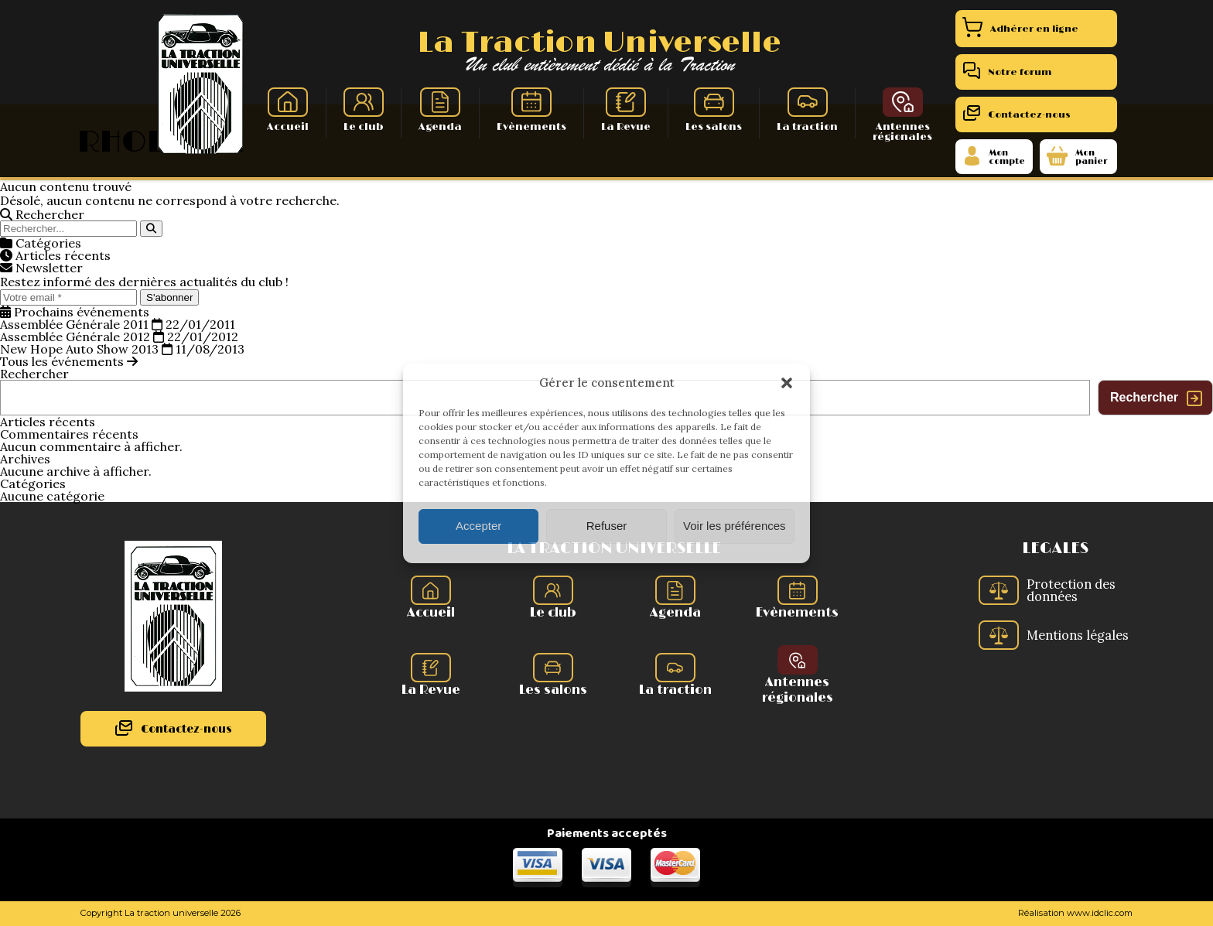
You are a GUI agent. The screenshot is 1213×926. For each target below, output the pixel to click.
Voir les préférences (734, 525)
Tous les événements (69, 361)
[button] (786, 383)
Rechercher (34, 373)
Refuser (606, 525)
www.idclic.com (1100, 912)
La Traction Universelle (599, 43)
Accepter (478, 525)
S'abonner (169, 297)
